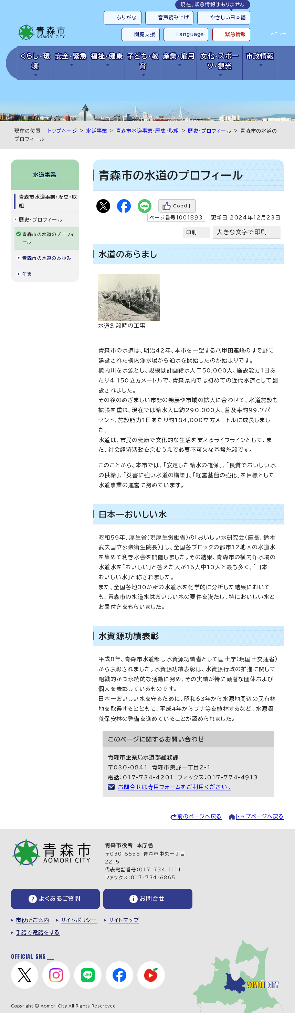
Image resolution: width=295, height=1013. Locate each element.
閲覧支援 (144, 34)
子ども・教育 (143, 61)
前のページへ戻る (199, 816)
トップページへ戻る (260, 816)
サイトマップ (124, 920)
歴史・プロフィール (210, 130)
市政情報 (260, 56)
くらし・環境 (35, 61)
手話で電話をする (38, 932)
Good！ (182, 206)
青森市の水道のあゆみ (46, 257)
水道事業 (96, 130)
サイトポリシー (79, 920)
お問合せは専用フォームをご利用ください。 (174, 787)
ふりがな (126, 17)
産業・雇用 (179, 56)
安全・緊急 (71, 56)
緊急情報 (235, 34)
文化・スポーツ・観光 (219, 61)
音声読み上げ (173, 17)
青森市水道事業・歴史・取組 (147, 130)
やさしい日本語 (228, 17)
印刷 (191, 232)
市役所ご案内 (32, 920)
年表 (27, 274)
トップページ (62, 130)
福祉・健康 (107, 56)
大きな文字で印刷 (242, 232)
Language (190, 34)
